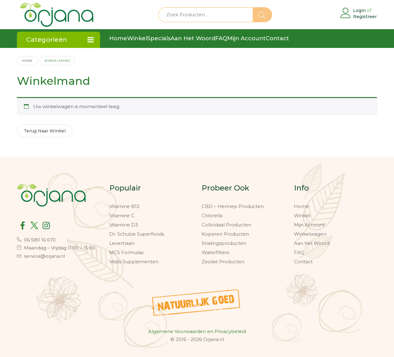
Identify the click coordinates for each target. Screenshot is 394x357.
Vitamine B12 (124, 206)
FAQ (299, 252)
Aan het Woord (312, 243)
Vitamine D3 (123, 225)
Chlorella (212, 215)
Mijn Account (309, 225)
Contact (303, 262)
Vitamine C (122, 215)
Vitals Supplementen (134, 262)
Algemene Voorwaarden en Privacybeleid (197, 331)
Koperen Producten (225, 234)
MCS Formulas (126, 252)
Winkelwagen (310, 234)
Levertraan (122, 243)
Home (27, 60)
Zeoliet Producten (223, 262)
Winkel (302, 215)
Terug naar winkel (45, 131)
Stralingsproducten (224, 243)
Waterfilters (215, 252)
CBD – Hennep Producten (233, 206)
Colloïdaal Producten (226, 225)
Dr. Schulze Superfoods (136, 234)
